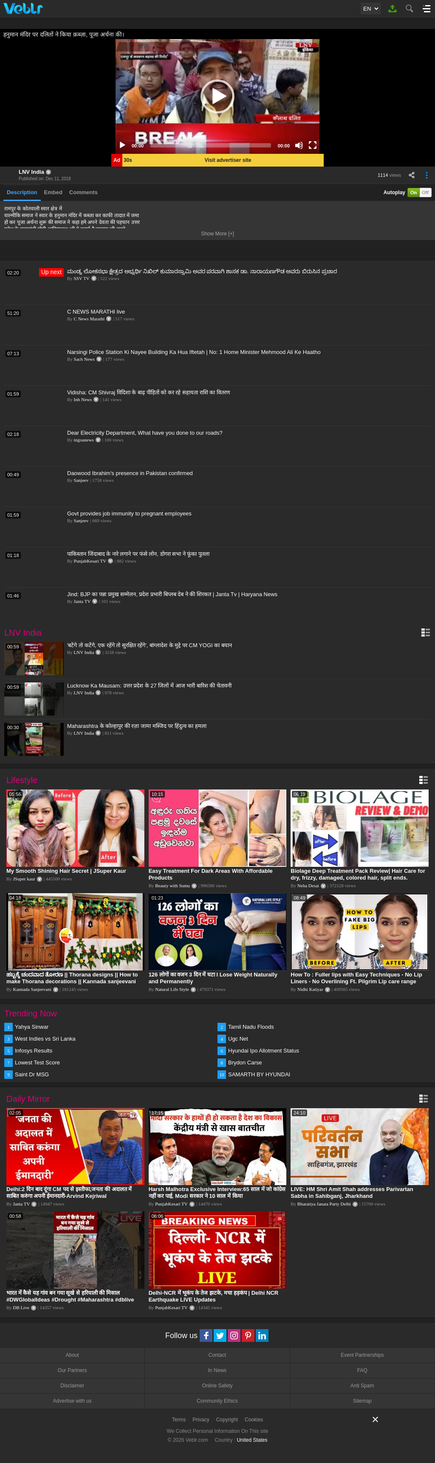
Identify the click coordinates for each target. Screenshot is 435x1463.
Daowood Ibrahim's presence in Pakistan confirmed (130, 473)
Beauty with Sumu (172, 885)
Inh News (83, 399)
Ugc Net (238, 1039)
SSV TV (82, 278)
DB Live (21, 1307)
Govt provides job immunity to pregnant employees (129, 513)
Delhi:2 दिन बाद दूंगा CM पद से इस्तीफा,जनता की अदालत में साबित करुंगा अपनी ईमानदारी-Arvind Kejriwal (69, 1192)
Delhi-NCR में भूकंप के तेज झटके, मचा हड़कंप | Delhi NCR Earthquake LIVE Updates (214, 1296)
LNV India (31, 172)
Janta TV (82, 601)
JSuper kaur (24, 878)
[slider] (210, 145)
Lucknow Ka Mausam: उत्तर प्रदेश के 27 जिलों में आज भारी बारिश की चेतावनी (149, 685)
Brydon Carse (245, 1062)
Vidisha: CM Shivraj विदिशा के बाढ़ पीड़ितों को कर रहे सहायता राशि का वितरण (148, 392)
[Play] (122, 145)
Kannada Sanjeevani (32, 989)
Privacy (200, 1420)
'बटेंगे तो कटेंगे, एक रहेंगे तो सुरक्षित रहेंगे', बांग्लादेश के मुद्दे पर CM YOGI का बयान (149, 645)
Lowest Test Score (37, 1062)
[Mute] (299, 145)
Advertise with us (72, 1401)
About (72, 1355)
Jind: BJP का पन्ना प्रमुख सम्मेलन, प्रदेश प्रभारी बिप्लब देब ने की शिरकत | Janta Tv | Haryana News (172, 594)
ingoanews (84, 439)
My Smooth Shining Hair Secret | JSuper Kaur (66, 871)
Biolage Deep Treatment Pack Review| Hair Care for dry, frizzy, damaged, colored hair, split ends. (358, 874)
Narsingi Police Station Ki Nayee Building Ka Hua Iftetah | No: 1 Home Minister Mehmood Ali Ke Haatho (194, 352)
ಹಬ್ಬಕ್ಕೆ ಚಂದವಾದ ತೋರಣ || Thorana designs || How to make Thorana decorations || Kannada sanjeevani (72, 978)
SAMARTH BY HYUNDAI (259, 1074)
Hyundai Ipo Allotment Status (263, 1050)
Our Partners (72, 1370)
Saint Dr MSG (32, 1074)
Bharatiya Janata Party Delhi (324, 1203)
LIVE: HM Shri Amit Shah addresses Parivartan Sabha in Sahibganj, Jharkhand (352, 1192)
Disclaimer (72, 1386)
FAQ (362, 1370)
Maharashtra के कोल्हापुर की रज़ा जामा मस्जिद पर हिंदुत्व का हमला (136, 726)
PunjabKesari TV (90, 560)
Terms (179, 1420)
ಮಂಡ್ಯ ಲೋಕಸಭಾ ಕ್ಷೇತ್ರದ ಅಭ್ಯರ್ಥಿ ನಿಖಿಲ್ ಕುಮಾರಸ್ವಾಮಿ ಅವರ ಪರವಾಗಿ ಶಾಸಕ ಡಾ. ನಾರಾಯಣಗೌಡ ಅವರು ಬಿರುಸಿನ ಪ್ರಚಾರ (202, 271)
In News (217, 1370)
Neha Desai (308, 885)
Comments (83, 192)
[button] (217, 96)
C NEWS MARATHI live (96, 311)
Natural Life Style (172, 989)
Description (22, 192)
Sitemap (362, 1401)
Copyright (227, 1420)
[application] (217, 96)
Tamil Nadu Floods (251, 1027)
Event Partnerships (362, 1355)
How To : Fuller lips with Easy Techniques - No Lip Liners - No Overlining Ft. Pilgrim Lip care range (356, 978)
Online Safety (217, 1386)
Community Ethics (217, 1401)
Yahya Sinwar (31, 1027)
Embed (53, 192)
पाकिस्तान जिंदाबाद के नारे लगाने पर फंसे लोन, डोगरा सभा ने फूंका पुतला (138, 554)
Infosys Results (33, 1050)
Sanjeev (81, 480)
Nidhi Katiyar (310, 989)
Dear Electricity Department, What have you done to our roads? (145, 433)
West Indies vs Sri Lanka (45, 1039)
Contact (217, 1355)
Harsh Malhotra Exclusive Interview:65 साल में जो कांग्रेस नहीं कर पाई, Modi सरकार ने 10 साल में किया (217, 1192)
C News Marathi (89, 318)
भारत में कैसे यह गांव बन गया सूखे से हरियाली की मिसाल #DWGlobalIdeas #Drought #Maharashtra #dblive (70, 1296)
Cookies (254, 1420)
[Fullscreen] (312, 145)
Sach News (84, 359)
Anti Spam (362, 1386)
